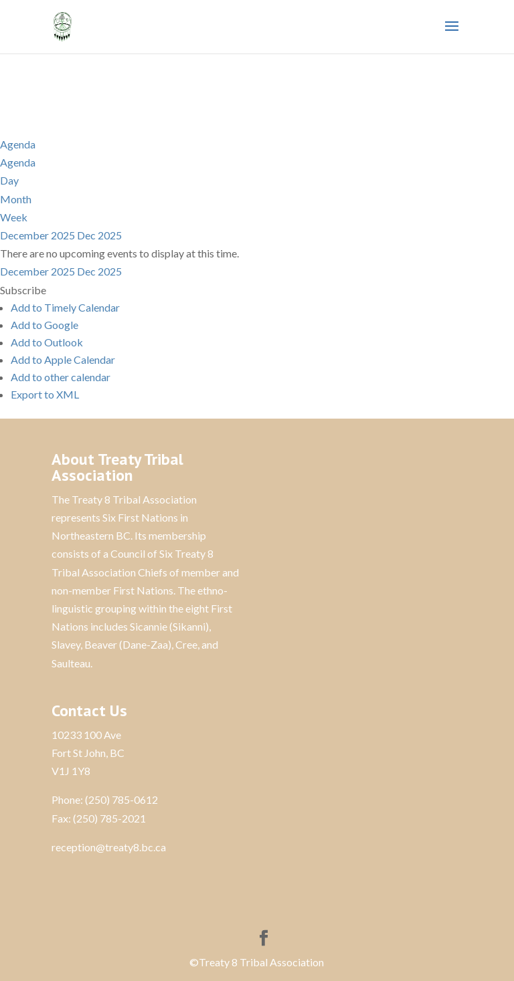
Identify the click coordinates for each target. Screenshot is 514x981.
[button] (23, 290)
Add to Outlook (47, 342)
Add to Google (44, 324)
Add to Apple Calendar (63, 359)
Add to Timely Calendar (65, 307)
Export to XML (45, 394)
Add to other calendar (60, 376)
